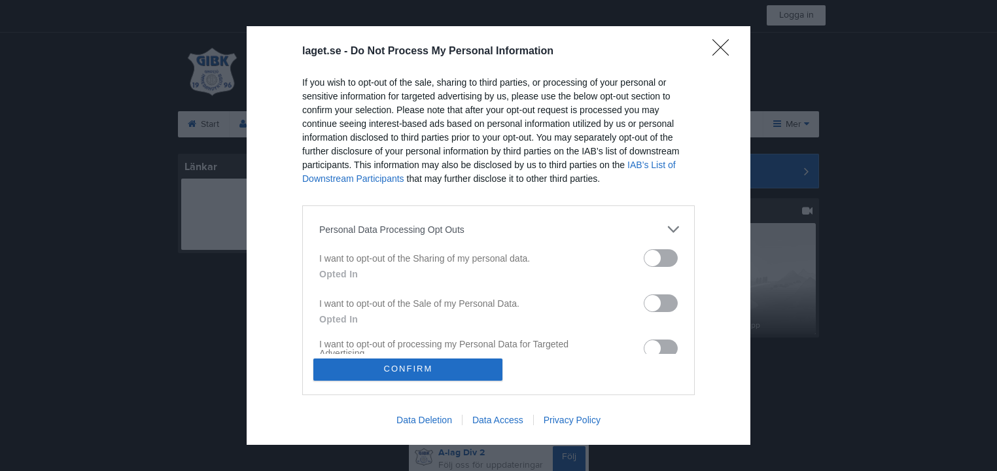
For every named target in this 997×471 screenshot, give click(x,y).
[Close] (724, 51)
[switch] (661, 258)
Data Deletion (424, 420)
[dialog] (498, 235)
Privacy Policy (572, 420)
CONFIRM (408, 369)
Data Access (497, 420)
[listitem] (498, 229)
